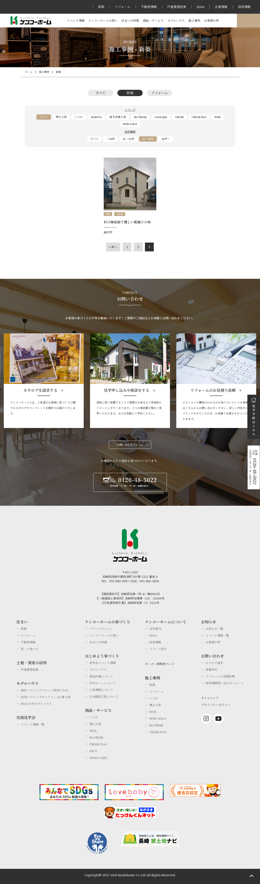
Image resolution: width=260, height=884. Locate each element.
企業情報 (221, 7)
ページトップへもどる (251, 875)
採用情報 (244, 7)
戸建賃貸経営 (176, 7)
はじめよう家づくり (102, 656)
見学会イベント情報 (102, 663)
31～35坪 (128, 139)
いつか (79, 117)
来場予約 (211, 670)
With (217, 117)
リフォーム (122, 7)
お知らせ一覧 (214, 629)
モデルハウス (176, 21)
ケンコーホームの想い (103, 21)
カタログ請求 (214, 663)
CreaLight (160, 117)
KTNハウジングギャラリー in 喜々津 (45, 697)
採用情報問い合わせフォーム (225, 683)
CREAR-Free (98, 744)
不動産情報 (149, 7)
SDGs (200, 7)
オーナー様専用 (248, 20)
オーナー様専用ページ (159, 664)
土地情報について (101, 690)
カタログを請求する (40, 390)
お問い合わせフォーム (130, 445)
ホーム (28, 72)
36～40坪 (148, 139)
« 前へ (113, 247)
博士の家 (61, 117)
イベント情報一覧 (32, 724)
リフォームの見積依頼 (220, 676)
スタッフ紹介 (158, 649)
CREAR (179, 117)
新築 (101, 7)
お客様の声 (211, 21)
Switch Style (98, 758)
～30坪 (110, 139)
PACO (93, 751)
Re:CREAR (140, 117)
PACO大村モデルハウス (36, 704)
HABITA (96, 117)
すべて (101, 93)
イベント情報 (76, 21)
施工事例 (194, 21)
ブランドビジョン (101, 629)
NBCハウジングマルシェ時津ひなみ (44, 690)
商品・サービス (153, 21)
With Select (130, 124)
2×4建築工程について (103, 697)
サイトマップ (209, 698)
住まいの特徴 (130, 21)
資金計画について (101, 676)
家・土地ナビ (29, 649)
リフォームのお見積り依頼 (213, 390)
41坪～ (166, 139)
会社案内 (155, 629)
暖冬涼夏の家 (118, 117)
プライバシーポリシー (216, 705)
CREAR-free (199, 117)
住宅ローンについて (102, 683)
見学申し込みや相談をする (126, 390)
